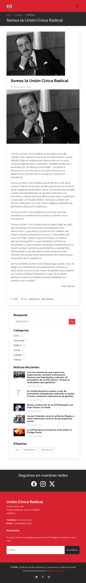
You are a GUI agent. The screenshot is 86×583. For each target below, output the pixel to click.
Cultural (19, 355)
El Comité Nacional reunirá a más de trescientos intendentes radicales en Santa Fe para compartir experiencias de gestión (50, 393)
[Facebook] (34, 484)
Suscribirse (72, 550)
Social (19, 350)
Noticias (18, 15)
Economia (20, 340)
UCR (16, 299)
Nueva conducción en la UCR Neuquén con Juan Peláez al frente (50, 406)
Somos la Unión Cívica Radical (39, 80)
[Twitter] (52, 484)
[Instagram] (43, 484)
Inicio (9, 15)
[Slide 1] (43, 139)
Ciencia (19, 359)
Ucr (25, 299)
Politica (20, 345)
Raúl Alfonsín (48, 299)
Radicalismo (34, 299)
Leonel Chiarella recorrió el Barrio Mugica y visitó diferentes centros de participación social (50, 418)
